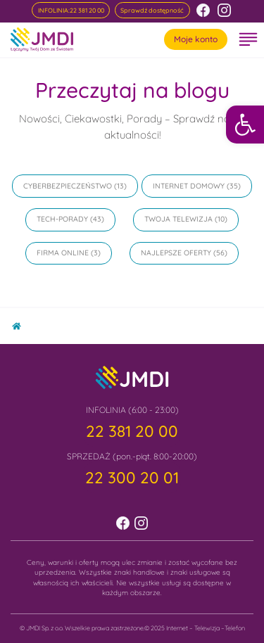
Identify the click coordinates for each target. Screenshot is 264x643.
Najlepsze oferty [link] (176, 252)
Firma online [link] (63, 252)
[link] (245, 125)
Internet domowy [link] (189, 186)
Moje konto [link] (196, 39)
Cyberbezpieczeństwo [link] (67, 186)
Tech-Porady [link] (62, 219)
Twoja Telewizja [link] (178, 219)
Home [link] (21, 324)
